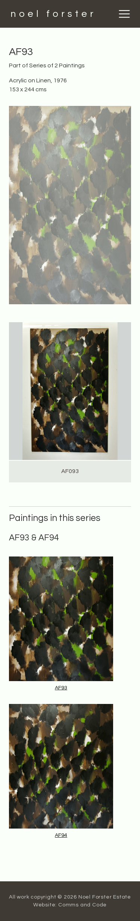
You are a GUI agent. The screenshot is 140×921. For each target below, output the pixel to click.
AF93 (61, 687)
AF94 (61, 835)
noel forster (53, 14)
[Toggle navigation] (124, 14)
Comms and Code (82, 905)
